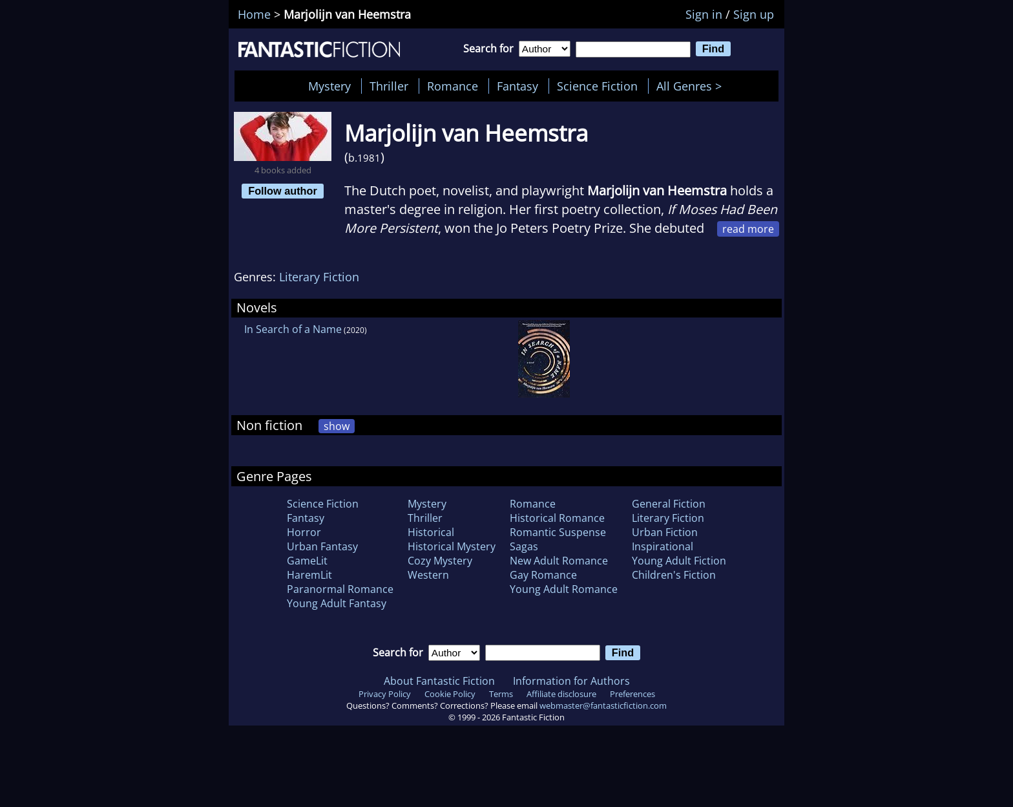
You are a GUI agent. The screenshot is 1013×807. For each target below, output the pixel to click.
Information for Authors (571, 681)
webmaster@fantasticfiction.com (603, 705)
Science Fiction (597, 86)
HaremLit (309, 575)
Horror (304, 532)
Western (428, 575)
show (337, 426)
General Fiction (668, 504)
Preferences (632, 694)
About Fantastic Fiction (439, 681)
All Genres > (692, 86)
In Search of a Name (293, 329)
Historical (431, 532)
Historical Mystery (452, 546)
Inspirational (662, 546)
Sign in (703, 14)
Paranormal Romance (340, 589)
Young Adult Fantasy (336, 603)
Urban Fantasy (322, 546)
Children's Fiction (674, 575)
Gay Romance (543, 575)
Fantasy (517, 86)
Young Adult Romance (564, 589)
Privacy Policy (385, 694)
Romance (452, 86)
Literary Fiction (319, 277)
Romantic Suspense (558, 532)
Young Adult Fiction (679, 561)
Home (254, 14)
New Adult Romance (559, 561)
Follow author (282, 191)
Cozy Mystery (440, 561)
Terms (501, 694)
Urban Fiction (665, 532)
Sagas (524, 546)
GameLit (307, 561)
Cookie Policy (449, 694)
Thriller (389, 86)
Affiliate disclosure (561, 694)
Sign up (753, 14)
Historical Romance (557, 518)
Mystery (329, 86)
